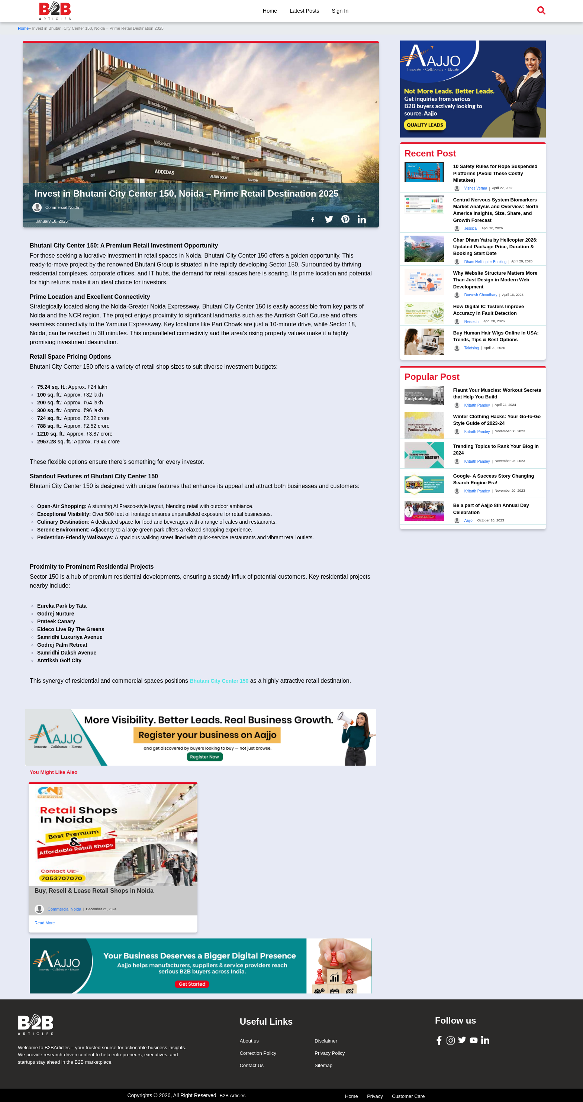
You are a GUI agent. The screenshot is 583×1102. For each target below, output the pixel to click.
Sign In (340, 11)
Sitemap (323, 1065)
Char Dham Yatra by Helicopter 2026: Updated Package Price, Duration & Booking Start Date (495, 246)
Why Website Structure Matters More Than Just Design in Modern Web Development (495, 279)
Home (270, 11)
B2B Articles (232, 1095)
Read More (45, 923)
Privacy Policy (330, 1053)
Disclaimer (326, 1041)
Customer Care (408, 1096)
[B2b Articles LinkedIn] (363, 219)
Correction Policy (258, 1053)
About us (249, 1041)
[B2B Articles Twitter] (463, 1040)
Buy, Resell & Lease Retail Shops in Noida (94, 891)
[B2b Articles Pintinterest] (346, 219)
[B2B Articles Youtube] (475, 1040)
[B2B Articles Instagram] (452, 1040)
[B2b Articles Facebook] (314, 219)
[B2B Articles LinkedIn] (486, 1040)
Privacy (375, 1096)
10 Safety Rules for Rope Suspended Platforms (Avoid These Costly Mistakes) (495, 173)
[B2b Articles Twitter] (330, 219)
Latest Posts (304, 11)
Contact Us (252, 1065)
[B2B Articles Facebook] (440, 1040)
